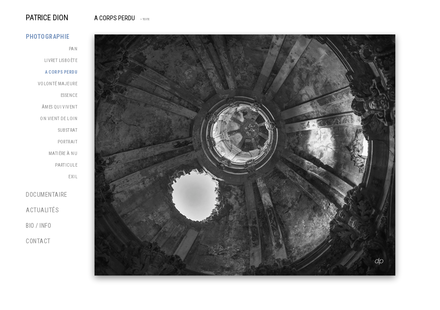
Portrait (67, 142)
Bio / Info (39, 225)
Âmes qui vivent (59, 107)
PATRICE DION (47, 17)
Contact (38, 241)
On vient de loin (58, 118)
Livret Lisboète (60, 60)
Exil (72, 177)
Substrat (67, 130)
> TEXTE (144, 19)
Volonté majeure (57, 84)
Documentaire (46, 194)
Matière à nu (63, 153)
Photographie (48, 36)
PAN (73, 49)
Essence (69, 95)
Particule (66, 165)
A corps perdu (114, 18)
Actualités (42, 210)
